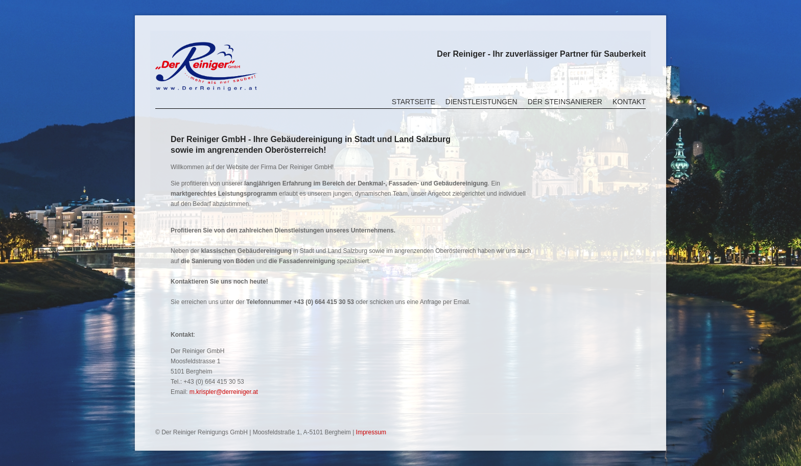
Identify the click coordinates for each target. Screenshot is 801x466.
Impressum (371, 432)
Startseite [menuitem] (413, 102)
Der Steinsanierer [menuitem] (565, 102)
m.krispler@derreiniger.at (224, 391)
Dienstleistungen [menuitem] (481, 102)
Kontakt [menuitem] (629, 102)
